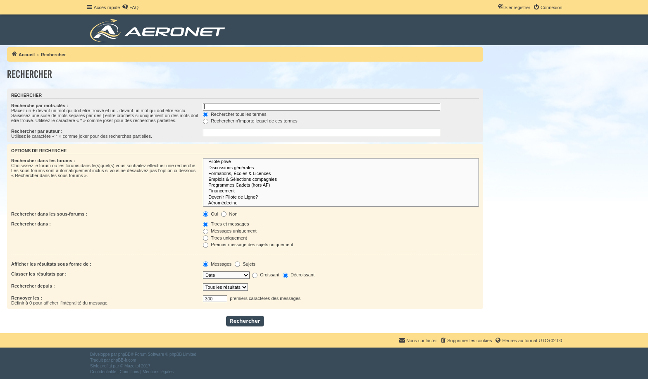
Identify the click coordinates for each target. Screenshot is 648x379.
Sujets (245, 263)
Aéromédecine (341, 203)
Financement (341, 191)
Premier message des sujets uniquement (248, 244)
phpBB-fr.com (123, 360)
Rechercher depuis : (33, 285)
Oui (210, 213)
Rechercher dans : (31, 223)
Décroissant (298, 274)
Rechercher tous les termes (235, 114)
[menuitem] (130, 7)
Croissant (265, 274)
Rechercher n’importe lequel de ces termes (250, 120)
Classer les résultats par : (39, 273)
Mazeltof (132, 366)
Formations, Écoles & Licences (341, 174)
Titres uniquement (225, 237)
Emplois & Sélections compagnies (341, 179)
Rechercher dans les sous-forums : (49, 213)
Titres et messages (226, 223)
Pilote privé (341, 162)
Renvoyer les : (26, 297)
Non (229, 213)
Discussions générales (341, 168)
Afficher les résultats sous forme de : (51, 263)
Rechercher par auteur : (36, 131)
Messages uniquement (230, 230)
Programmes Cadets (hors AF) (341, 185)
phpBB (124, 354)
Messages (217, 263)
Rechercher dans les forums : (43, 160)
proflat (106, 366)
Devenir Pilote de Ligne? (341, 197)
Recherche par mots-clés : (39, 105)
